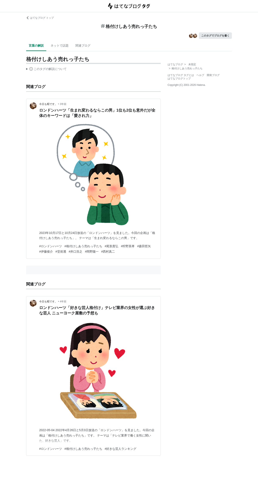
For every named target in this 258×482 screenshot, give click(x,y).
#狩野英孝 (128, 246)
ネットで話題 (60, 45)
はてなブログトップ (179, 78)
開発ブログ (213, 75)
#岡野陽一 (92, 251)
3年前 (63, 104)
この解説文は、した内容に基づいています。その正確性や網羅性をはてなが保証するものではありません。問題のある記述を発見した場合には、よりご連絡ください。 (46, 70)
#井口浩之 (75, 251)
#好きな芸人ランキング (120, 448)
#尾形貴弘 (111, 246)
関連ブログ (82, 45)
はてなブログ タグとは (181, 75)
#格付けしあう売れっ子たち (83, 246)
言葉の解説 (36, 45)
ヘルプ (200, 75)
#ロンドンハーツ (50, 246)
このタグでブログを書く (215, 35)
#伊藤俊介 (46, 251)
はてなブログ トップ (40, 17)
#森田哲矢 (144, 246)
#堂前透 (61, 251)
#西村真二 (108, 251)
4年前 (63, 301)
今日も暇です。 (48, 104)
